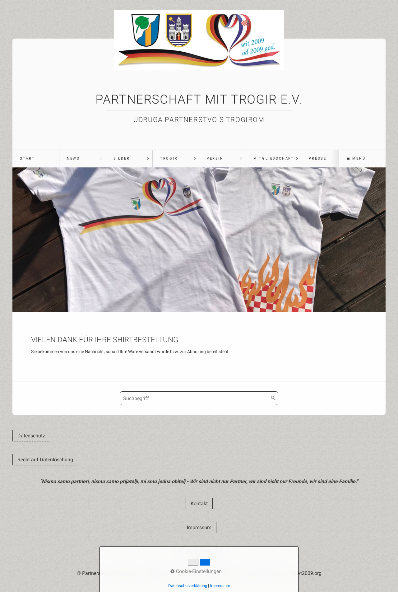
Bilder (121, 158)
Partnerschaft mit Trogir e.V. (198, 99)
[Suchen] (273, 398)
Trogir (169, 158)
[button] (31, 435)
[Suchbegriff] (199, 398)
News (73, 158)
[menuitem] (35, 158)
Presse (317, 158)
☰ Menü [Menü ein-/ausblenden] (356, 158)
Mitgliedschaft (273, 158)
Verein (215, 158)
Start (27, 158)
